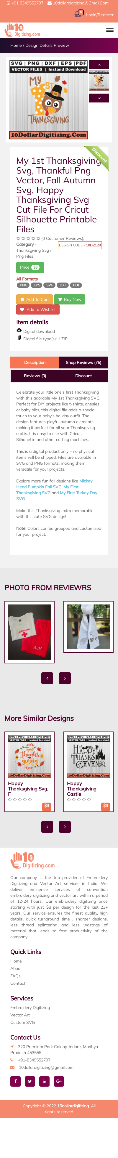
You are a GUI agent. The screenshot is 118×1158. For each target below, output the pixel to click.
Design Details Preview (47, 45)
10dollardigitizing (73, 1106)
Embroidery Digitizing (30, 1007)
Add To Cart (34, 299)
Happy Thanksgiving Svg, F (28, 788)
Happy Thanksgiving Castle (81, 788)
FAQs (15, 976)
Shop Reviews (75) (83, 362)
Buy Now (69, 299)
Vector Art (20, 1015)
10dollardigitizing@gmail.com (78, 3)
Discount (83, 375)
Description (34, 362)
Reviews (35, 375)
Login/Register (100, 14)
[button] (110, 30)
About (16, 968)
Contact (17, 983)
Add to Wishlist (38, 309)
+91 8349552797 (25, 3)
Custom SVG (22, 1022)
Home (16, 45)
